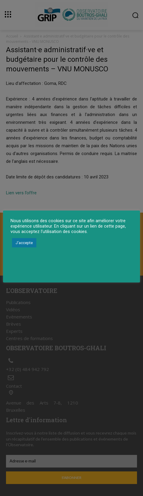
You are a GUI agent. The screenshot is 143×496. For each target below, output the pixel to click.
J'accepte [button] (24, 243)
